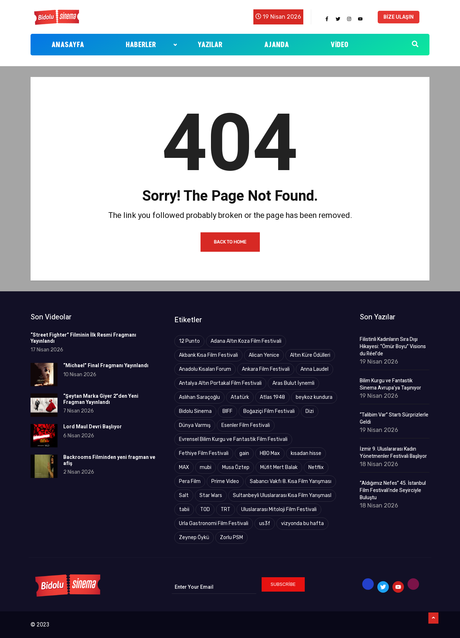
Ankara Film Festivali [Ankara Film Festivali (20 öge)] (266, 369)
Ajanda (276, 45)
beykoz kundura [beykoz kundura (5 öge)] (314, 397)
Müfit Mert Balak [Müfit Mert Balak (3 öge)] (279, 467)
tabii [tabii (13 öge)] (184, 509)
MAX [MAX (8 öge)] (184, 467)
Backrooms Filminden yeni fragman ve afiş (109, 460)
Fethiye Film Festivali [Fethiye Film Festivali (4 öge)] (204, 453)
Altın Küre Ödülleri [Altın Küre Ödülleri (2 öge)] (310, 355)
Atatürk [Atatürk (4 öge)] (240, 397)
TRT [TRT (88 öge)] (225, 509)
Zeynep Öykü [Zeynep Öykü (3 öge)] (194, 537)
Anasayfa (67, 45)
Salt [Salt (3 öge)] (184, 495)
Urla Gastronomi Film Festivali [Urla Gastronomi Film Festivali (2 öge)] (213, 523)
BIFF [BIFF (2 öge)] (227, 411)
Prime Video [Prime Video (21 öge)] (225, 481)
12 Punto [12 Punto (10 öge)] (189, 341)
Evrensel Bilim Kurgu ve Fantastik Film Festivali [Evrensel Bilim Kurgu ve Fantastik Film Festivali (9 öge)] (233, 439)
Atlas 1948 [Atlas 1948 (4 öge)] (272, 397)
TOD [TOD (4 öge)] (205, 509)
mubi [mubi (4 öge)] (205, 467)
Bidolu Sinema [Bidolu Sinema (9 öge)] (195, 411)
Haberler (151, 45)
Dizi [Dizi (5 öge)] (309, 411)
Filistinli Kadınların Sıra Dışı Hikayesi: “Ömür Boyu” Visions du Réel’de (393, 346)
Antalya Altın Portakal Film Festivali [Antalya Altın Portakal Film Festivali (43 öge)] (220, 383)
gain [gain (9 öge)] (244, 453)
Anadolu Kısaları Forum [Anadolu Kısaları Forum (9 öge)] (205, 369)
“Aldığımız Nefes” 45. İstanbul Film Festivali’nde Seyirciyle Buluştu (393, 490)
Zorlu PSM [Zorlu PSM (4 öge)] (231, 537)
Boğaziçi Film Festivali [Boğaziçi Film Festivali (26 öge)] (269, 411)
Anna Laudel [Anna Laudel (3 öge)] (314, 369)
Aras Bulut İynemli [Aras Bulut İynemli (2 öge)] (293, 383)
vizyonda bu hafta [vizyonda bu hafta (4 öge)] (302, 523)
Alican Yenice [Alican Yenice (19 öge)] (264, 355)
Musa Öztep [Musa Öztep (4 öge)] (235, 467)
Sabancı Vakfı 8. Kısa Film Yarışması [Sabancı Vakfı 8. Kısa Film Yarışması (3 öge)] (290, 481)
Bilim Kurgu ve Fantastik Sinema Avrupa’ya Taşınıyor (390, 384)
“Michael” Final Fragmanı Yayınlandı (105, 365)
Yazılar (210, 45)
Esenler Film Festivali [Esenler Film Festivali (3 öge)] (245, 425)
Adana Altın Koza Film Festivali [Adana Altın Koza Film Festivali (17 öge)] (246, 341)
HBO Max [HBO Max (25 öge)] (270, 453)
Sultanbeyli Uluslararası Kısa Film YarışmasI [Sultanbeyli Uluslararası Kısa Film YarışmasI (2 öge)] (282, 495)
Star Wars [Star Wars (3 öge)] (210, 495)
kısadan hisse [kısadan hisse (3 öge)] (306, 453)
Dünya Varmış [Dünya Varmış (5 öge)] (195, 425)
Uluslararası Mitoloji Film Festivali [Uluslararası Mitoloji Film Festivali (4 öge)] (279, 509)
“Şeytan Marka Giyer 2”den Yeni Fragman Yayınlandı (100, 399)
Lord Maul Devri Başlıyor (92, 426)
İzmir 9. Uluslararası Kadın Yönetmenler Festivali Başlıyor (393, 453)
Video (340, 45)
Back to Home (230, 242)
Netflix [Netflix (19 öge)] (316, 467)
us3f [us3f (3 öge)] (264, 523)
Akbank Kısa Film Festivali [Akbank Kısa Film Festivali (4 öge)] (208, 355)
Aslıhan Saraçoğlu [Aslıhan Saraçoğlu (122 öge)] (199, 397)
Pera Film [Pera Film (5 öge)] (190, 481)
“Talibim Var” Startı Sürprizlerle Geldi (394, 418)
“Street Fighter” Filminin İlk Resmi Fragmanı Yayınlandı (83, 338)
